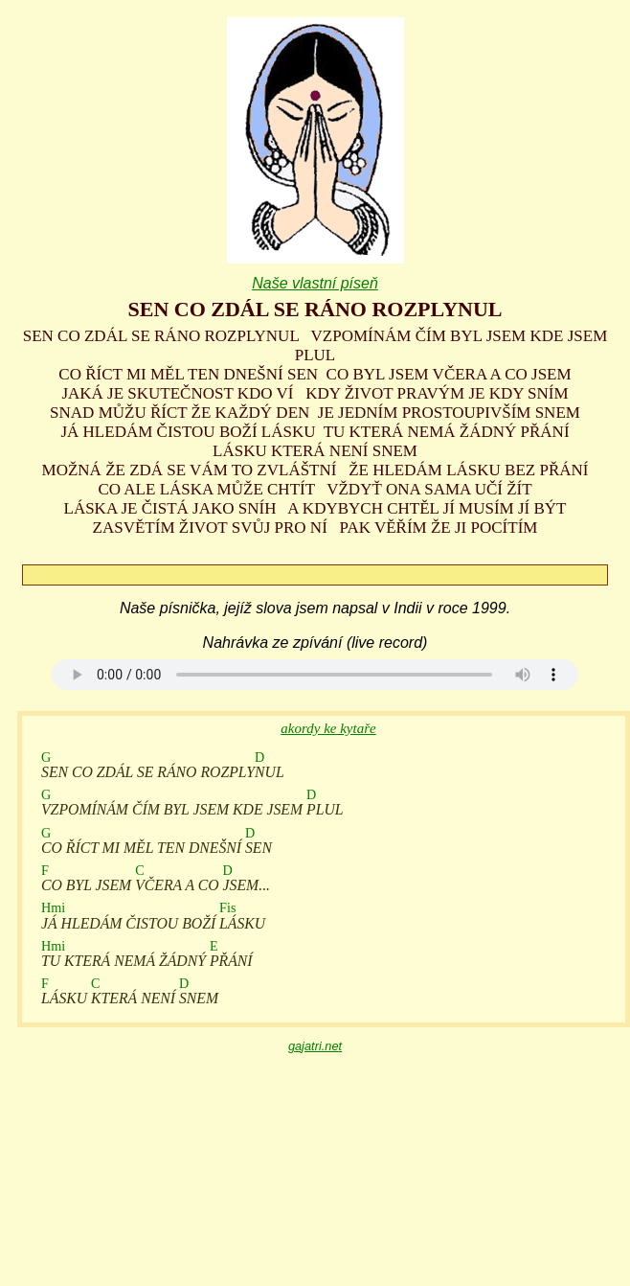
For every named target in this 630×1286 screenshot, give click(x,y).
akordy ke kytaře (328, 728)
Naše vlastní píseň (315, 283)
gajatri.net (315, 1046)
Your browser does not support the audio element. (315, 674)
